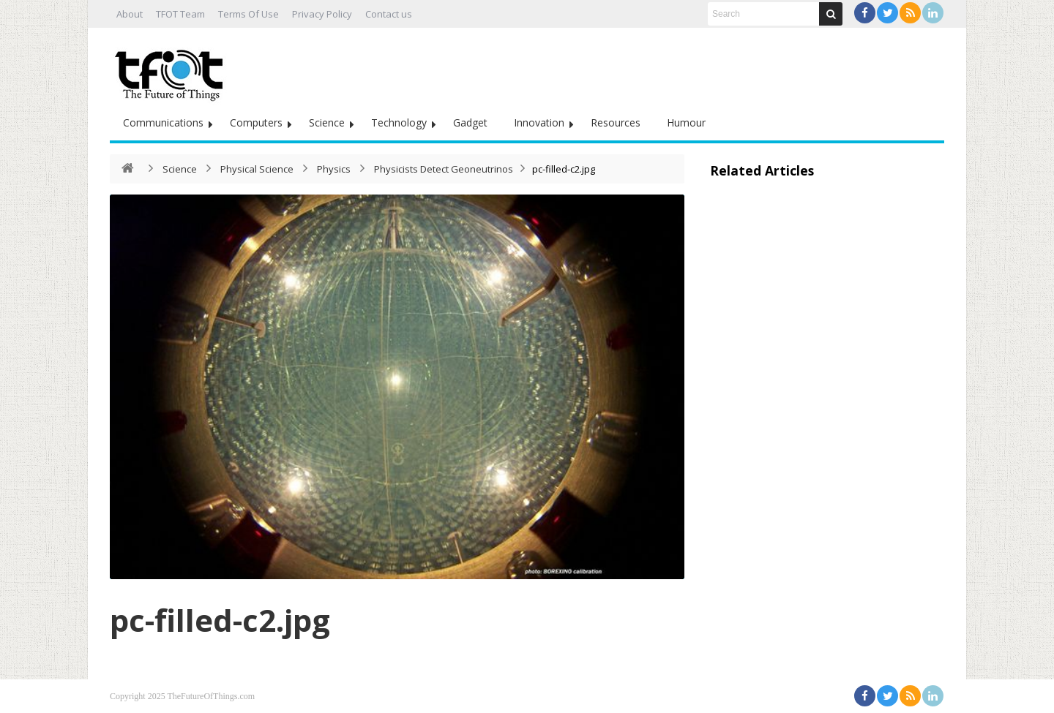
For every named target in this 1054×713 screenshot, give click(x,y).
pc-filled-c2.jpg (220, 620)
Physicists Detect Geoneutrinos (443, 169)
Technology (399, 122)
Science (327, 122)
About (129, 13)
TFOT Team (180, 13)
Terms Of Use (248, 13)
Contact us (388, 13)
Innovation (539, 122)
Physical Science (257, 169)
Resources (615, 122)
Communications (163, 122)
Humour (686, 122)
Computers (256, 122)
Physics (334, 169)
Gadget (470, 122)
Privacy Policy (322, 13)
